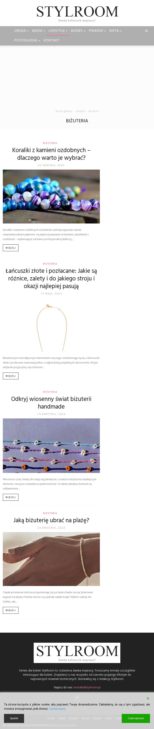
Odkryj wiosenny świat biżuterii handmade (51, 403)
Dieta (115, 31)
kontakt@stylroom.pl (87, 687)
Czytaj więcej (57, 708)
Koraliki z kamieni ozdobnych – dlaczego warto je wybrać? (51, 154)
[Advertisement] (77, 79)
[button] (146, 31)
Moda (38, 31)
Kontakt (51, 40)
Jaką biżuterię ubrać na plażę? (51, 520)
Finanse (97, 31)
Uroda (21, 31)
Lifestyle (58, 31)
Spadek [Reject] (14, 718)
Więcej (11, 248)
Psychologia (27, 40)
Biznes (78, 31)
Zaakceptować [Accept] (136, 718)
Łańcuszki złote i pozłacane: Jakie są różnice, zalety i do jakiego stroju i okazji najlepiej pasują (51, 278)
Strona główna (64, 111)
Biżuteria (50, 143)
